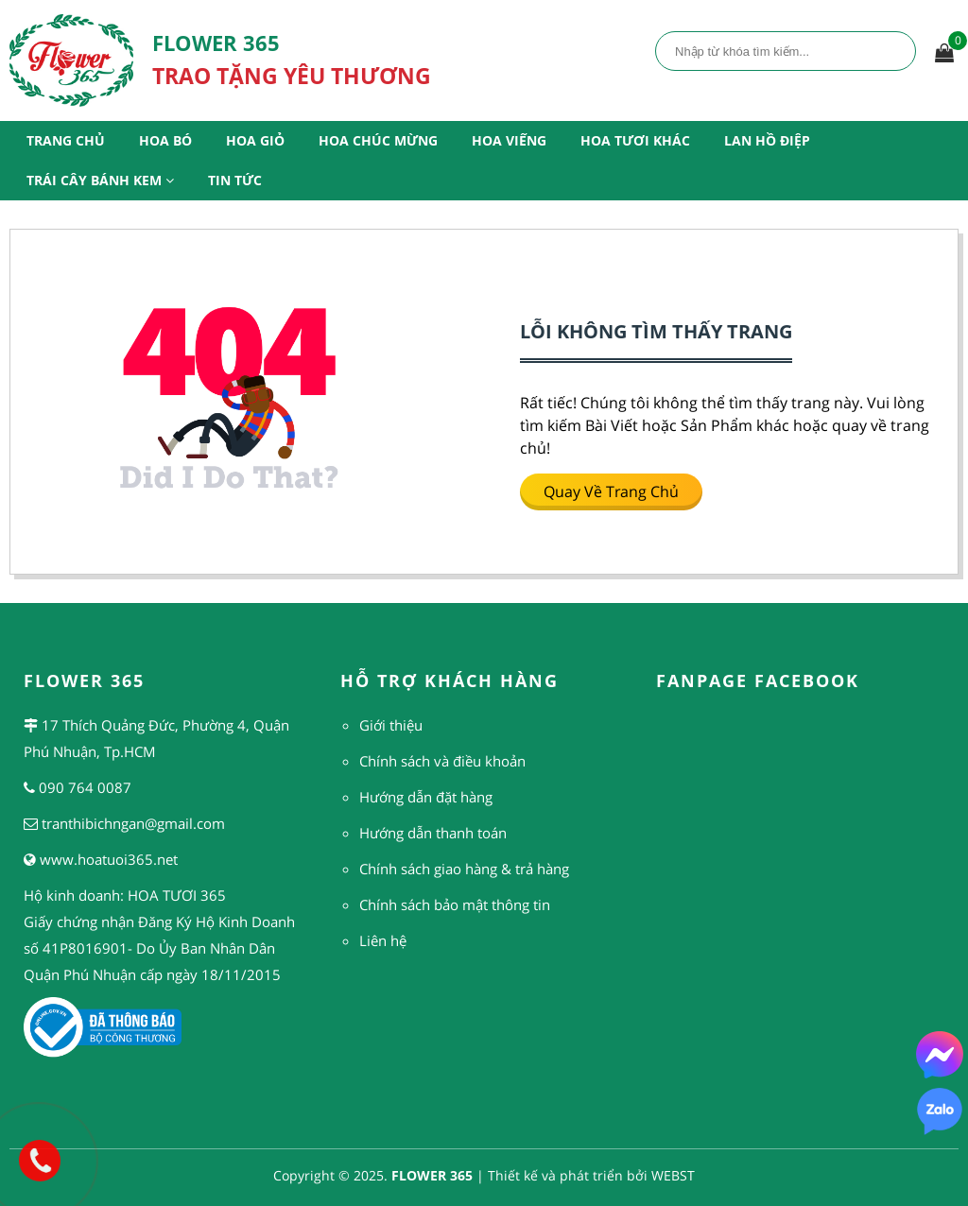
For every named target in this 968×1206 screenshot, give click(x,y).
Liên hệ (382, 940)
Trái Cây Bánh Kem (100, 180)
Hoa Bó (165, 140)
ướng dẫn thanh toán (438, 832)
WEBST (673, 1175)
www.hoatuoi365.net (109, 859)
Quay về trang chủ (611, 491)
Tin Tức (235, 180)
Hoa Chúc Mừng (378, 140)
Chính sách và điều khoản (442, 760)
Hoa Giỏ (255, 140)
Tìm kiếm (896, 50)
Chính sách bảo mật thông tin (454, 904)
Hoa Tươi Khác (635, 140)
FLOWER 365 (432, 1175)
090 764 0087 (85, 787)
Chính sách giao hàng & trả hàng (464, 868)
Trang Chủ (65, 140)
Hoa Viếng (509, 140)
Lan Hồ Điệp (767, 140)
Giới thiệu (391, 724)
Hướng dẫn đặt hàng (426, 796)
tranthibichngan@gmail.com (133, 823)
